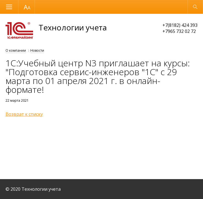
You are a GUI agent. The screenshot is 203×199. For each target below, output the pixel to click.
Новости (37, 50)
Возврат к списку (24, 114)
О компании (16, 50)
